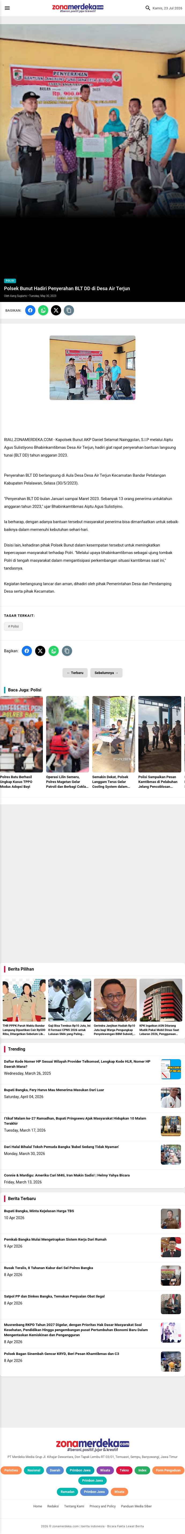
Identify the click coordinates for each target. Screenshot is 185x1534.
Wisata (105, 1470)
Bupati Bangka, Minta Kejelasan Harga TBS (39, 1211)
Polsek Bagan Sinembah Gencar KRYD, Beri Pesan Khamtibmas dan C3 (61, 1354)
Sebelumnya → (106, 672)
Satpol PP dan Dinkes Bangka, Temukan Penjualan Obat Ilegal (54, 1296)
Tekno (124, 1470)
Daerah (55, 1470)
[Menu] (8, 8)
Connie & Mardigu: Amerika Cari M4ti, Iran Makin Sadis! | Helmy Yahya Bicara (67, 1175)
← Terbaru (75, 672)
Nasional (34, 1470)
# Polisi (13, 626)
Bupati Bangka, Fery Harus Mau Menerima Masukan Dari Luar (54, 1090)
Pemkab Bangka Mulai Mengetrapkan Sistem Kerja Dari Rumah (55, 1239)
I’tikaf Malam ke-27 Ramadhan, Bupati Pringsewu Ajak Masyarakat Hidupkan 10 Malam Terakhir (75, 1121)
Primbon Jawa (80, 1470)
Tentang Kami (74, 1506)
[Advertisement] (92, 842)
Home (37, 1506)
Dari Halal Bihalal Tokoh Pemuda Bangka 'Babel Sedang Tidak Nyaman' (61, 1147)
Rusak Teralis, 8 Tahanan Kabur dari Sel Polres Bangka (48, 1268)
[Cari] (147, 8)
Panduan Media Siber (136, 1506)
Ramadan (67, 1491)
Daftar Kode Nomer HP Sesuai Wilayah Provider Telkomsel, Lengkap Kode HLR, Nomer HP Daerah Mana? (77, 1064)
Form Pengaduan (168, 1470)
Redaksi (53, 1506)
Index (142, 1470)
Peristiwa (11, 1470)
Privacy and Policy (103, 1506)
